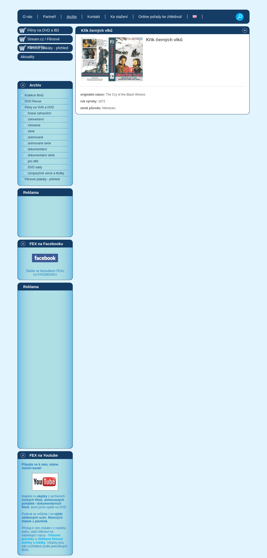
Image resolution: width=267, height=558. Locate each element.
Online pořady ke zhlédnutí (160, 17)
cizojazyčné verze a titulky (46, 173)
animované (35, 137)
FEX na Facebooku (46, 244)
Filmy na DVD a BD (43, 30)
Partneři (49, 17)
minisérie (34, 125)
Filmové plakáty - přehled (42, 179)
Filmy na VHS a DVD (39, 107)
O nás (27, 17)
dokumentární (37, 149)
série (31, 131)
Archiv (35, 85)
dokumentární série (41, 155)
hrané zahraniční (39, 113)
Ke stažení (119, 17)
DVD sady (35, 167)
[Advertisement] (45, 216)
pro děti (33, 161)
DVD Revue (33, 101)
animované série (39, 143)
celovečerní (36, 119)
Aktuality (27, 57)
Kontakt (93, 17)
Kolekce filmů (34, 95)
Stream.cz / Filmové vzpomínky (43, 40)
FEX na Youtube (43, 455)
